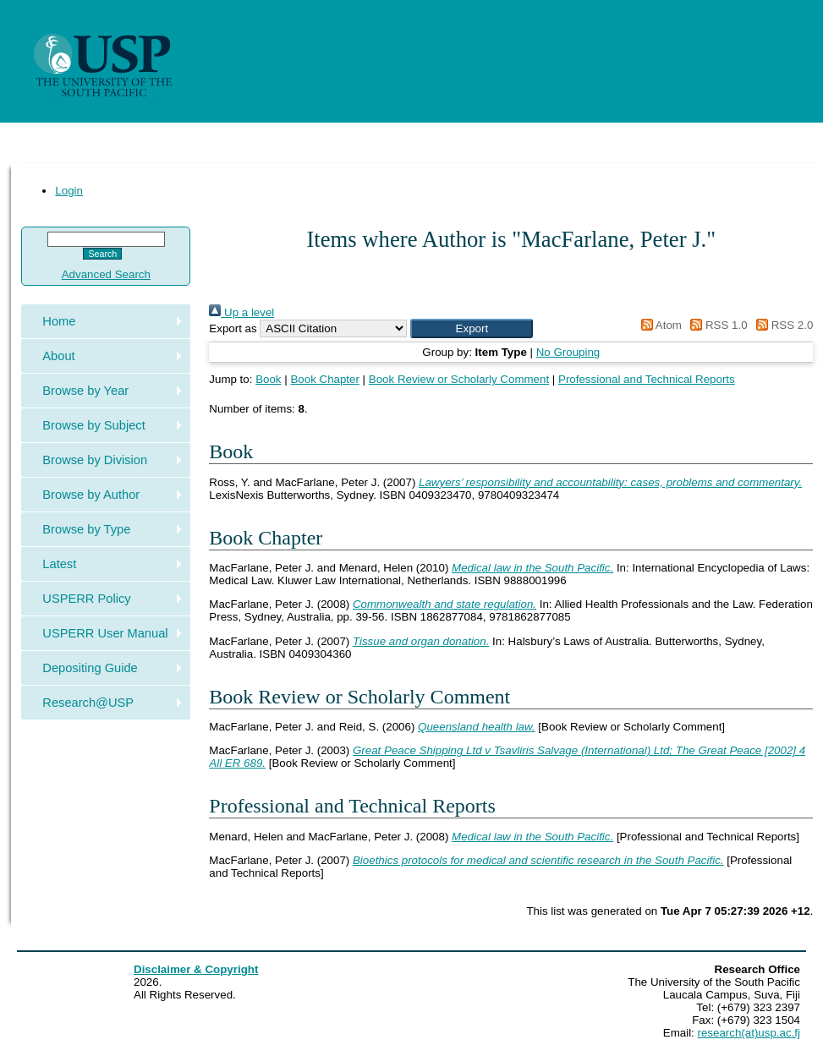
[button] (471, 328)
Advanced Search (106, 274)
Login (69, 190)
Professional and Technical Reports (646, 379)
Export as (232, 328)
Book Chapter (324, 379)
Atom (658, 325)
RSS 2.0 (781, 325)
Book (268, 379)
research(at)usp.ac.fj (749, 1032)
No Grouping (568, 352)
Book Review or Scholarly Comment (459, 379)
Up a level (241, 312)
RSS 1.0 (716, 325)
